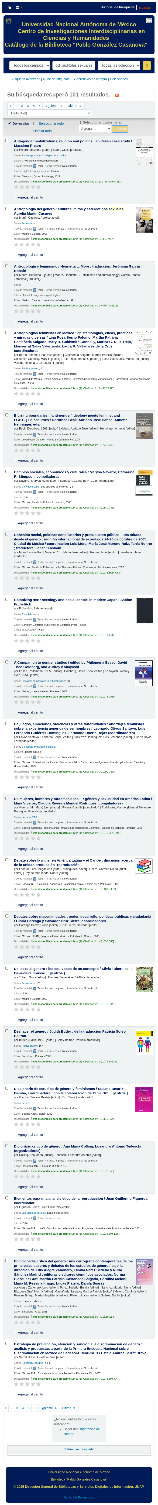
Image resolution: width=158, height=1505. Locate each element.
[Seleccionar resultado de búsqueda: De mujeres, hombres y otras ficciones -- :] (6, 798)
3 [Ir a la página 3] (22, 106)
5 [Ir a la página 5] (34, 106)
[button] (9, 7)
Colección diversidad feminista (38, 746)
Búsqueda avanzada (25, 79)
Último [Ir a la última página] (75, 106)
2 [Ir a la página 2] (16, 106)
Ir (147, 65)
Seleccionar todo (51, 123)
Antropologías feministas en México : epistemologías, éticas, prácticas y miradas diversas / (73, 342)
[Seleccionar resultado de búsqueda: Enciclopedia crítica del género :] (6, 1260)
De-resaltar (18, 123)
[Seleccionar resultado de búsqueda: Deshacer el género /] (6, 1030)
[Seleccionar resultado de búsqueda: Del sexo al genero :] (6, 968)
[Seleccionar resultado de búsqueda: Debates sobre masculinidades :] (6, 915)
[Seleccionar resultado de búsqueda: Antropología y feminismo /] (6, 265)
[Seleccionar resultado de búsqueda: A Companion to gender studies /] (6, 661)
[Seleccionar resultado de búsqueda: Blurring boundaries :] (6, 414)
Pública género (30, 368)
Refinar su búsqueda (79, 1449)
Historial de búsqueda (117, 7)
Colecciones (119, 79)
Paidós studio (29, 1045)
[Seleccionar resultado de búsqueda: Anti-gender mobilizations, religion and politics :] (6, 140)
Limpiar (144, 7)
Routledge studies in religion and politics (44, 155)
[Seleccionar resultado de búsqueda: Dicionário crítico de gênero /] (6, 1145)
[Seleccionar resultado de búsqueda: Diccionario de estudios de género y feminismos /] (6, 1088)
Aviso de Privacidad (79, 1497)
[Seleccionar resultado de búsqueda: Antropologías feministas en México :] (6, 332)
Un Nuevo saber (31, 486)
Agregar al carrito (28, 197)
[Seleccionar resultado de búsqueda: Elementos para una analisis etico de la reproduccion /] (6, 1197)
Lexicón (26, 1103)
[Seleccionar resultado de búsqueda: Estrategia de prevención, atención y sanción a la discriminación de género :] (6, 1343)
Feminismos (28, 223)
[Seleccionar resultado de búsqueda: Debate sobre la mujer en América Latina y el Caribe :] (6, 859)
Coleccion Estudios (32, 1362)
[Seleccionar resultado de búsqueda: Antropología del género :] (6, 208)
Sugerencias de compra (89, 79)
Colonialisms (29, 614)
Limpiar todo (42, 131)
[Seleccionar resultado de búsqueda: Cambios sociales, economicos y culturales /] (6, 471)
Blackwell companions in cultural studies (44, 681)
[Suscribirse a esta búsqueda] (117, 95)
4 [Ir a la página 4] (28, 106)
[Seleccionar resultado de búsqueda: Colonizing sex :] (6, 599)
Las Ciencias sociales (34, 1212)
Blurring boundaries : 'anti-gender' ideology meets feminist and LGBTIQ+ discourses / (70, 419)
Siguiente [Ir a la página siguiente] (54, 106)
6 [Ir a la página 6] (40, 106)
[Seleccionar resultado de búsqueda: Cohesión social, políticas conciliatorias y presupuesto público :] (6, 534)
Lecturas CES (29, 817)
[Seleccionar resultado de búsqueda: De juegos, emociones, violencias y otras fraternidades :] (6, 723)
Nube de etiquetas (56, 79)
